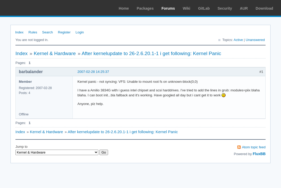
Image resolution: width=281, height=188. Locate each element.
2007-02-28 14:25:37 (93, 72)
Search (47, 32)
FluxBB (259, 154)
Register (64, 32)
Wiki (186, 8)
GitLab (204, 8)
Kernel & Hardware (55, 53)
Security (225, 8)
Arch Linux (29, 8)
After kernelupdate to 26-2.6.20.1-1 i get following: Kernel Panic (151, 53)
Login (80, 32)
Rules (33, 32)
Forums (168, 8)
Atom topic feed (254, 147)
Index (19, 32)
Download (264, 8)
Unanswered (255, 40)
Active (238, 40)
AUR (244, 8)
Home (124, 8)
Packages (145, 8)
